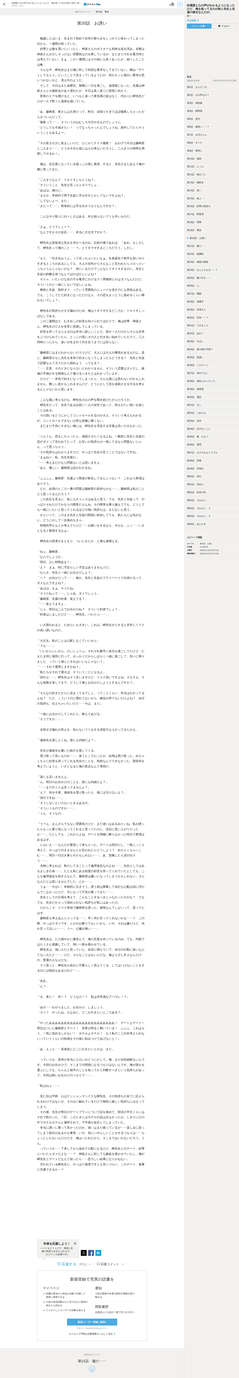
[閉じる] (75, 1243)
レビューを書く (199, 26)
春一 (189, 15)
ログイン (104, 1328)
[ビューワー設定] (172, 4)
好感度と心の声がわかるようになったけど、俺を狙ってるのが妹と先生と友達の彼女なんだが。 (211, 9)
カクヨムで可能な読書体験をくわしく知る (92, 1333)
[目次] (180, 4)
